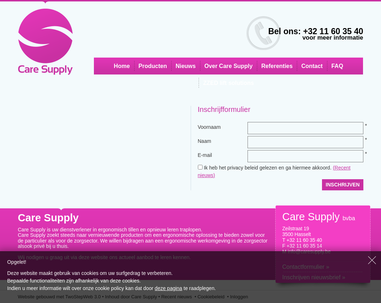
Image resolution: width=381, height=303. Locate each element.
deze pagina (168, 288)
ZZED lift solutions (228, 83)
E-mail (205, 155)
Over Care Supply (228, 66)
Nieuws (186, 66)
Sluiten (372, 260)
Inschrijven (342, 184)
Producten (153, 66)
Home (122, 66)
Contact (312, 66)
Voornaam (209, 127)
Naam (204, 141)
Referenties (276, 66)
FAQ (337, 66)
